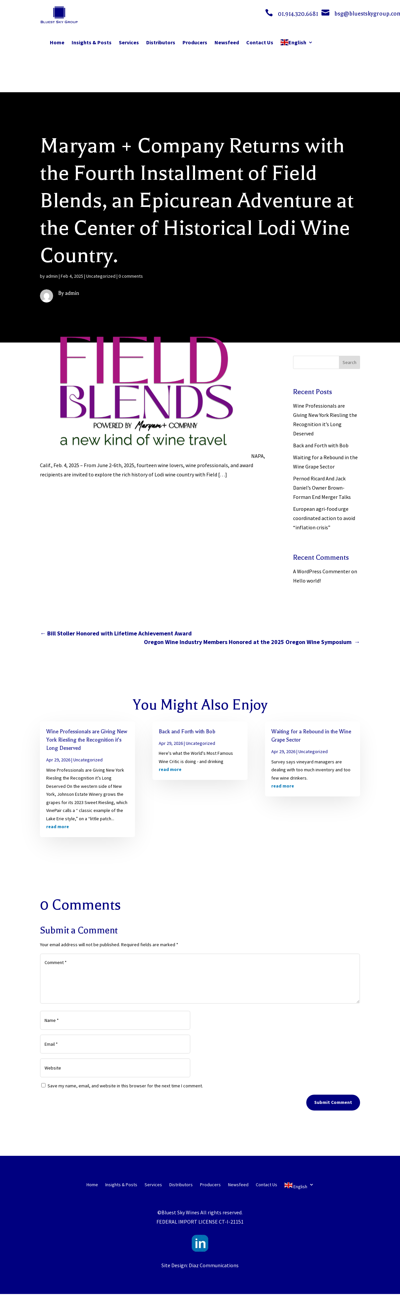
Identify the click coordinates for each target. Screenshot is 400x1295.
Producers (195, 42)
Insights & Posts (92, 42)
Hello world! (307, 580)
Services (129, 42)
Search (349, 362)
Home (57, 42)
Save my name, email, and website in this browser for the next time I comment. (125, 1086)
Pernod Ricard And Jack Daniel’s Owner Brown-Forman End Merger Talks (322, 487)
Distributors (160, 42)
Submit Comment (333, 1102)
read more (57, 827)
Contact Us (259, 42)
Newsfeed (227, 42)
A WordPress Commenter (321, 571)
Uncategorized (101, 276)
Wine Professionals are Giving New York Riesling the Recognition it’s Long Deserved (86, 740)
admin (52, 276)
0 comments (130, 276)
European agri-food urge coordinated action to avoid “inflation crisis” (324, 518)
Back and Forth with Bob (321, 445)
